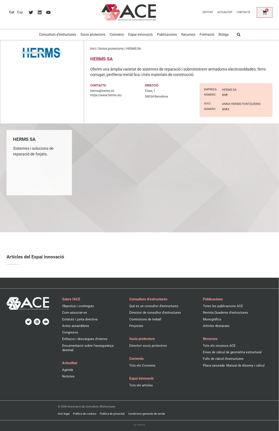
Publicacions (167, 34)
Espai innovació (140, 34)
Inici (93, 48)
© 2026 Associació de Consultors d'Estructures (87, 406)
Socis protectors (92, 34)
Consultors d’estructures (57, 34)
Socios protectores (111, 48)
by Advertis (139, 424)
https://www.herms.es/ (106, 95)
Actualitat (224, 12)
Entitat (208, 12)
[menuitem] (11, 12)
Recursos (188, 34)
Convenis (117, 34)
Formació (207, 34)
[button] (238, 34)
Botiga (224, 34)
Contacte (243, 12)
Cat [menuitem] (11, 12)
